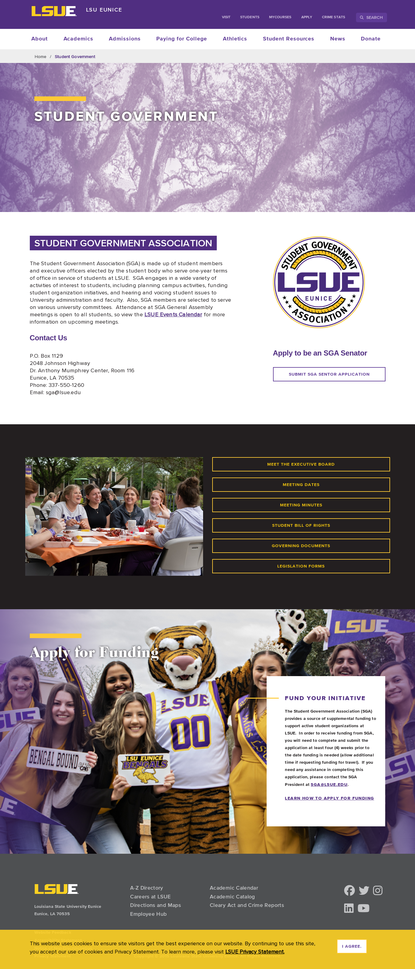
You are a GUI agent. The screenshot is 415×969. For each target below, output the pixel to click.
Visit (226, 17)
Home (41, 57)
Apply (306, 17)
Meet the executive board (301, 464)
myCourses (280, 17)
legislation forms (301, 566)
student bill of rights (301, 525)
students (249, 17)
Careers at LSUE (150, 897)
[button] (349, 891)
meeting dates (301, 485)
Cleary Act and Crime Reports (247, 905)
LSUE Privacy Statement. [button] (255, 951)
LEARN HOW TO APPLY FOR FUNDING (329, 798)
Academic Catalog (232, 897)
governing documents (301, 546)
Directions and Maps (155, 905)
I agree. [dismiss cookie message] (352, 946)
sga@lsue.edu (329, 784)
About (39, 39)
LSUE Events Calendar (173, 314)
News (337, 39)
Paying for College (181, 39)
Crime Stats (333, 17)
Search (371, 17)
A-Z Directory (146, 888)
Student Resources (288, 39)
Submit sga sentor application (329, 374)
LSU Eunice (104, 9)
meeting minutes (301, 505)
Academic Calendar (234, 888)
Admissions (124, 39)
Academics (78, 39)
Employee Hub (148, 914)
